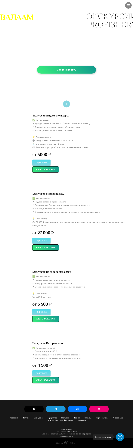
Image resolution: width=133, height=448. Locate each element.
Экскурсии (38, 418)
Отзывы (88, 418)
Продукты (52, 418)
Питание (65, 418)
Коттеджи (14, 418)
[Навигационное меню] (128, 5)
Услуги (26, 418)
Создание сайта (66, 436)
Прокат (76, 418)
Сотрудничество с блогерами (60, 420)
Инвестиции (118, 418)
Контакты (82, 420)
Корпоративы (102, 418)
